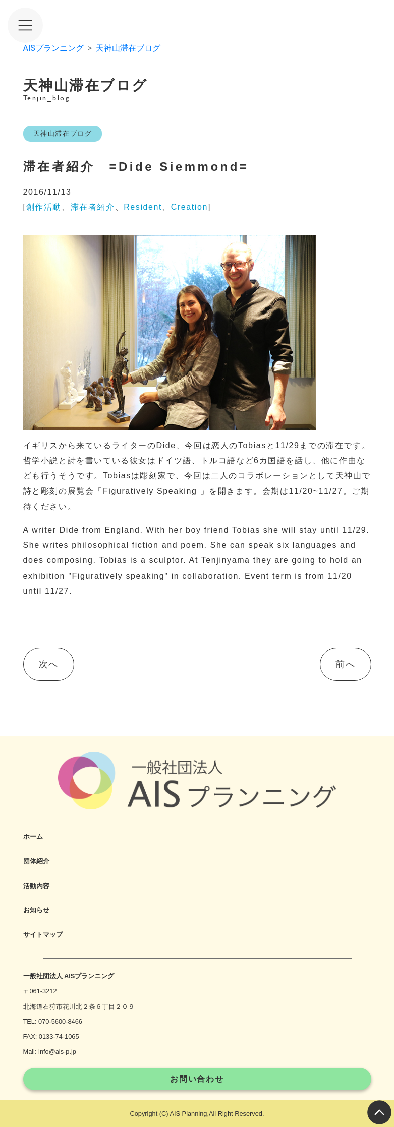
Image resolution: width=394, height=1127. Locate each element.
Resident (143, 207)
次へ (49, 664)
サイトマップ (43, 934)
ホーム (33, 836)
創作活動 (44, 207)
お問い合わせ (197, 1079)
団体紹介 (36, 861)
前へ (345, 664)
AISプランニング (53, 48)
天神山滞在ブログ (128, 48)
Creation (189, 207)
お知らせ (36, 910)
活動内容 (36, 886)
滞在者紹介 (93, 207)
